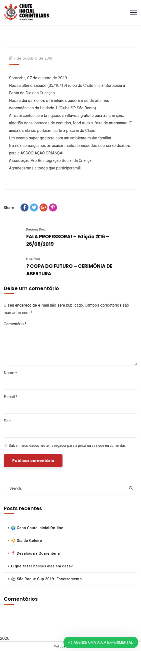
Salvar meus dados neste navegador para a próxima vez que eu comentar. (67, 446)
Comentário (15, 324)
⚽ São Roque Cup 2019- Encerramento (46, 579)
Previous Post (36, 229)
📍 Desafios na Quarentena (35, 553)
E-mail (11, 396)
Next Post (33, 259)
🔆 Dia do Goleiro (26, 540)
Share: (9, 207)
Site (7, 420)
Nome (10, 372)
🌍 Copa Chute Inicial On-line (37, 528)
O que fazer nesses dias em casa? (42, 566)
